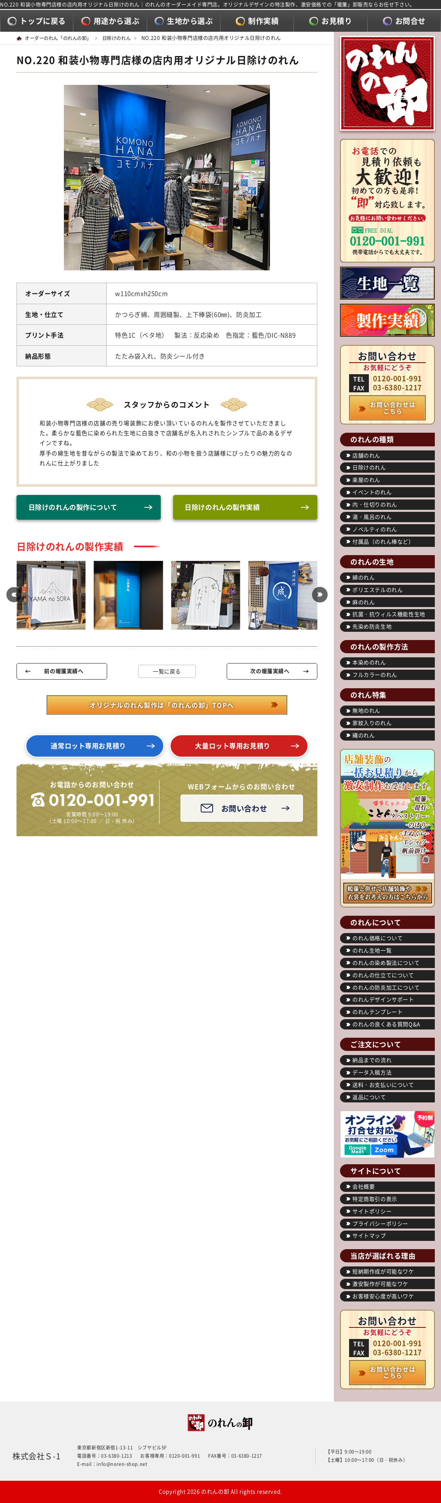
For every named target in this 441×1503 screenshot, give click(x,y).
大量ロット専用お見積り (233, 747)
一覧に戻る (167, 672)
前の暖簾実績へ (63, 671)
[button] (12, 596)
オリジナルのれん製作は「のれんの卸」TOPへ (161, 705)
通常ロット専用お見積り (89, 747)
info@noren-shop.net (121, 1464)
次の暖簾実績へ (269, 671)
